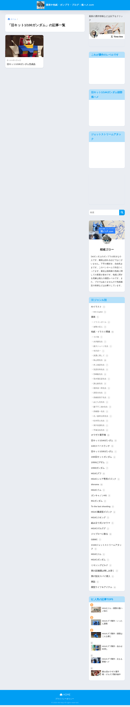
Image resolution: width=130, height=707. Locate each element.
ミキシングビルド (101, 566)
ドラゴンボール (101, 322)
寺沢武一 (99, 351)
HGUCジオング (100, 518)
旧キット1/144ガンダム (104, 440)
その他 (98, 337)
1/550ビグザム (100, 463)
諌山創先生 (100, 383)
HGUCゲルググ (100, 529)
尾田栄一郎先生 (101, 388)
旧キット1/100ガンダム (104, 451)
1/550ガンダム (100, 468)
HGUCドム (98, 490)
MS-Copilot (99, 312)
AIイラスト (98, 306)
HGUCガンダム (100, 561)
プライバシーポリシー (64, 701)
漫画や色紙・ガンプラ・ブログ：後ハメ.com (65, 5)
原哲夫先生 (100, 393)
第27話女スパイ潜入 (102, 578)
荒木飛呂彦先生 (101, 379)
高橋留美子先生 (101, 397)
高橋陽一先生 (100, 411)
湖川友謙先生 (100, 425)
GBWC (96, 540)
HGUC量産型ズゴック (103, 513)
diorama (97, 485)
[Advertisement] (107, 188)
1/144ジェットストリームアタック (106, 548)
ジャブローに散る (101, 535)
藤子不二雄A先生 (102, 407)
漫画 (95, 317)
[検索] (122, 212)
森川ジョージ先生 (102, 346)
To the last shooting (103, 507)
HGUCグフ (98, 474)
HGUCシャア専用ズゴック (105, 479)
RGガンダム (99, 502)
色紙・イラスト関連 (102, 331)
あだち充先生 (100, 402)
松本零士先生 (100, 421)
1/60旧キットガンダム (103, 457)
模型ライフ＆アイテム (103, 589)
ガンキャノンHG (101, 496)
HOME (65, 696)
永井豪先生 (100, 341)
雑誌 (95, 583)
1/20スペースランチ (102, 446)
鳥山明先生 (100, 360)
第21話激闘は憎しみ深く (104, 572)
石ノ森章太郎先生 (102, 416)
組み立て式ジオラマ (102, 524)
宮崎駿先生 (100, 374)
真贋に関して (100, 355)
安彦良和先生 (100, 369)
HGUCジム (98, 555)
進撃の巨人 (100, 327)
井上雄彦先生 (100, 365)
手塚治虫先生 (100, 430)
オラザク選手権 (100, 435)
